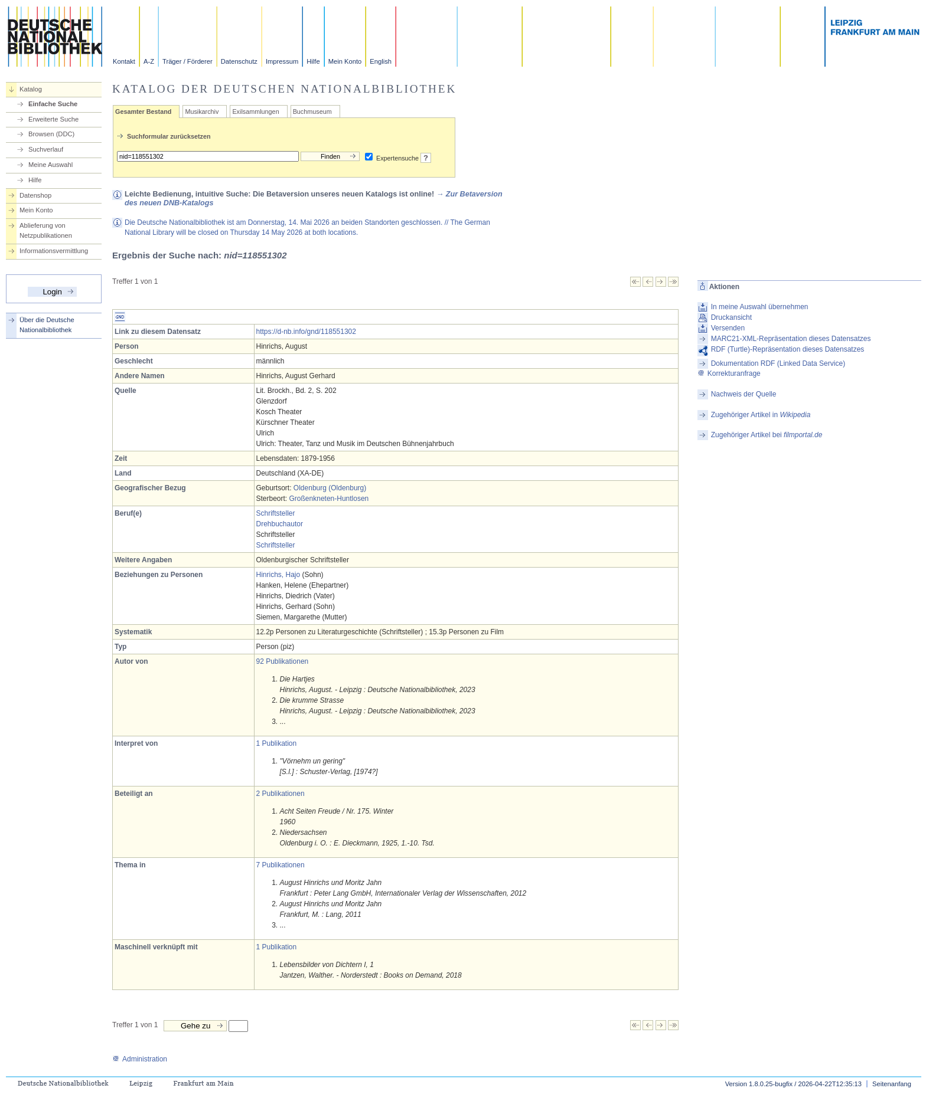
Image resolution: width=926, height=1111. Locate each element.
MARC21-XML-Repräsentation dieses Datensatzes (791, 339)
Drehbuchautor (279, 524)
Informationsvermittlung (53, 250)
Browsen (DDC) (51, 133)
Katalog (30, 89)
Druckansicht (731, 317)
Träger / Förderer (187, 61)
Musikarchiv (202, 111)
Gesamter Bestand (143, 111)
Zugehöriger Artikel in (761, 415)
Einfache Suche (52, 103)
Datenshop (35, 195)
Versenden (728, 328)
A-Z (149, 61)
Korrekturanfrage (729, 373)
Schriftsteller (275, 513)
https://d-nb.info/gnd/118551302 (306, 331)
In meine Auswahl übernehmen (759, 307)
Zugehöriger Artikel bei (767, 435)
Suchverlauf (45, 149)
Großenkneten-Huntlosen (329, 498)
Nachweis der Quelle (744, 394)
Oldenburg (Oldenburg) (330, 488)
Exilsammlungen (255, 111)
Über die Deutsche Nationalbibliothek (46, 324)
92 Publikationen (282, 661)
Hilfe (313, 61)
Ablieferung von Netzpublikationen (45, 230)
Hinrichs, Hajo (278, 575)
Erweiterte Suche (53, 119)
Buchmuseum (312, 111)
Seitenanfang (891, 1083)
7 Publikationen (280, 865)
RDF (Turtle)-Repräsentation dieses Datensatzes (788, 349)
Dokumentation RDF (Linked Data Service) (778, 363)
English (381, 61)
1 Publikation (276, 743)
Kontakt (124, 61)
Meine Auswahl (50, 164)
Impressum (282, 61)
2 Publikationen (280, 793)
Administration (139, 1059)
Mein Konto (345, 61)
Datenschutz (239, 61)
